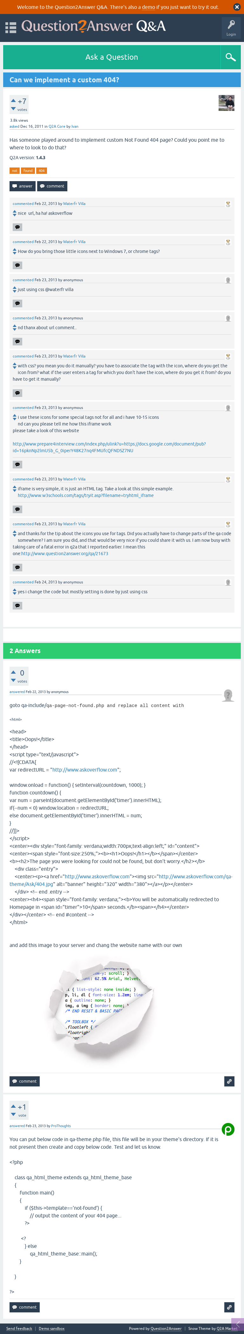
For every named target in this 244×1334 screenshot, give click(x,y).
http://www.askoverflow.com (84, 769)
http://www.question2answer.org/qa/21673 (64, 553)
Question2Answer (166, 1328)
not (14, 171)
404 (41, 171)
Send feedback (19, 1329)
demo (148, 7)
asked (14, 126)
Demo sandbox (51, 1329)
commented (23, 203)
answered (17, 692)
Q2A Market (227, 1328)
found (28, 171)
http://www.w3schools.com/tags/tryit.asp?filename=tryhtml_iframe (86, 495)
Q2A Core (57, 126)
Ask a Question (111, 57)
